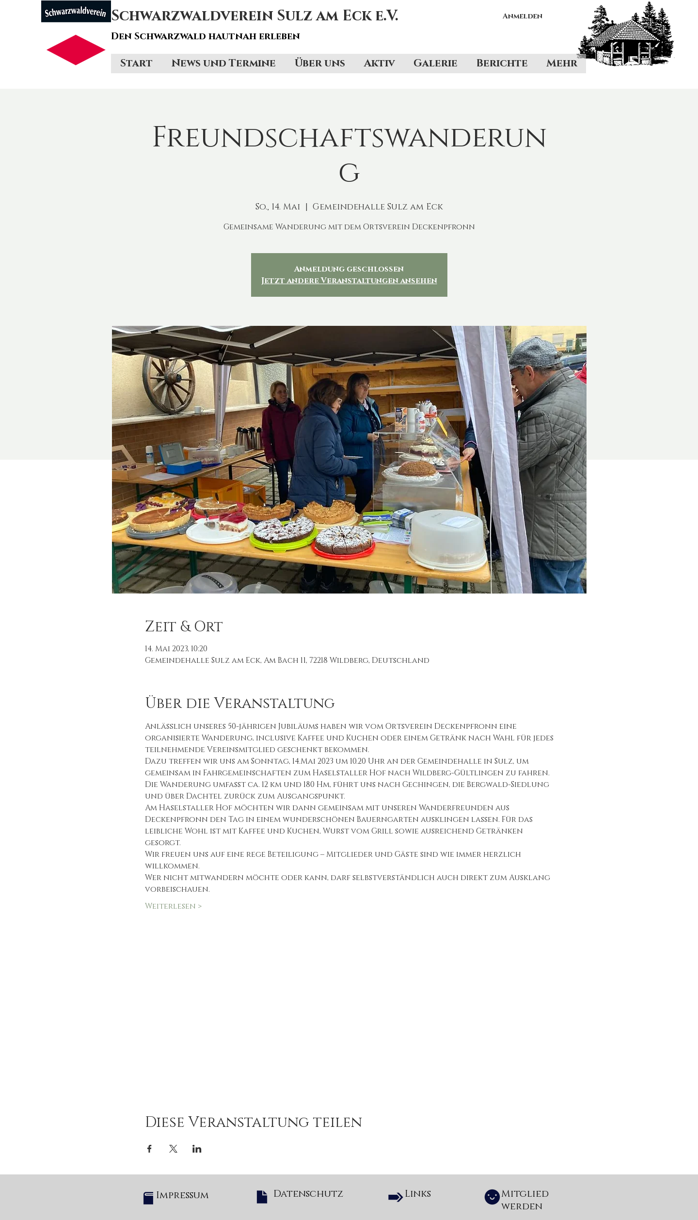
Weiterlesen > (173, 906)
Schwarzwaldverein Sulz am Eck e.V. (254, 16)
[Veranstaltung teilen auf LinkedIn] (197, 1149)
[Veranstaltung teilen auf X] (173, 1149)
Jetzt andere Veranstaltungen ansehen (349, 280)
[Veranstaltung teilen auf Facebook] (149, 1149)
